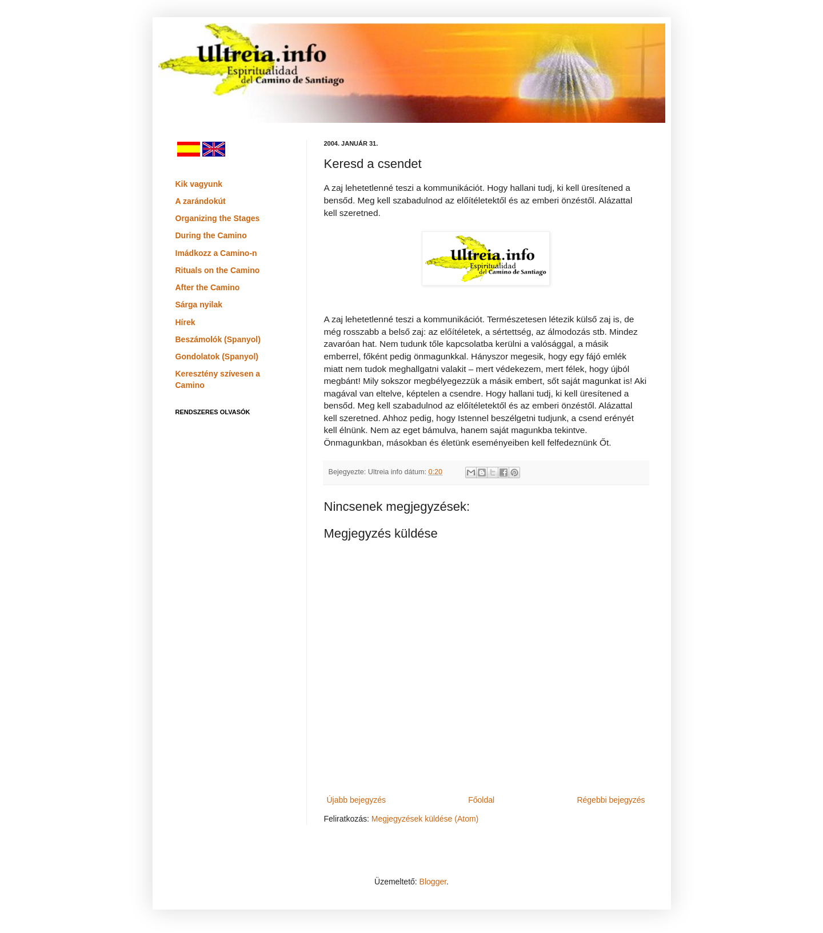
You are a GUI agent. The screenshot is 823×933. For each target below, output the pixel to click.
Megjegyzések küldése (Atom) (425, 818)
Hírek (185, 322)
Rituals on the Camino (217, 270)
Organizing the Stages (217, 218)
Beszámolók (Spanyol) (218, 339)
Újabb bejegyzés (356, 799)
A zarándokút (200, 201)
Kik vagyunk (198, 184)
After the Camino (207, 287)
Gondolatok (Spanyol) (216, 356)
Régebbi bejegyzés (611, 799)
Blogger (433, 881)
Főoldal (481, 799)
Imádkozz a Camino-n (216, 253)
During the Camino (211, 235)
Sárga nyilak (199, 304)
